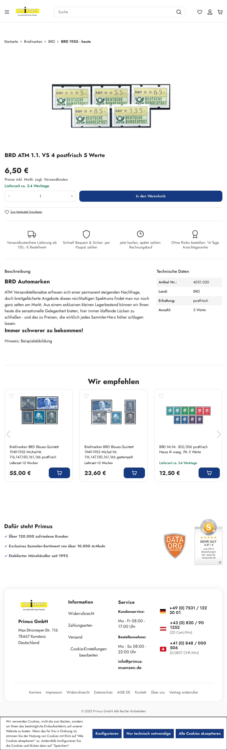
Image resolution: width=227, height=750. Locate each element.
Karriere (35, 692)
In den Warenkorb (151, 196)
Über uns (158, 692)
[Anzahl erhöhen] (72, 196)
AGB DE (123, 692)
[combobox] (114, 12)
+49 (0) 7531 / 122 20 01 (188, 610)
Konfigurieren (107, 733)
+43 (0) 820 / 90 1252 (187, 625)
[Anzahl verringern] (9, 196)
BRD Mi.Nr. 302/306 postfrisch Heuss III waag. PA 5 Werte (183, 449)
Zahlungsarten (80, 625)
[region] (113, 98)
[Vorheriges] (8, 435)
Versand (75, 637)
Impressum (54, 692)
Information (80, 602)
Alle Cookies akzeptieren (200, 733)
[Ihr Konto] (210, 12)
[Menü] (7, 12)
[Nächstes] (218, 435)
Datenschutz (103, 692)
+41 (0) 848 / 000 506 (188, 645)
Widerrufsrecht (81, 614)
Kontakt (140, 692)
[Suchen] (179, 12)
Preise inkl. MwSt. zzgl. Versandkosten (36, 179)
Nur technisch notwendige (148, 733)
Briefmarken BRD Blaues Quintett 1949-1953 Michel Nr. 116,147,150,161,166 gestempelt (109, 452)
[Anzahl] (40, 196)
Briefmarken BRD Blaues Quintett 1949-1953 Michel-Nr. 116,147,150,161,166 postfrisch (34, 452)
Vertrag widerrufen (183, 692)
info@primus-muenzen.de (130, 664)
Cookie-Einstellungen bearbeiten (89, 652)
